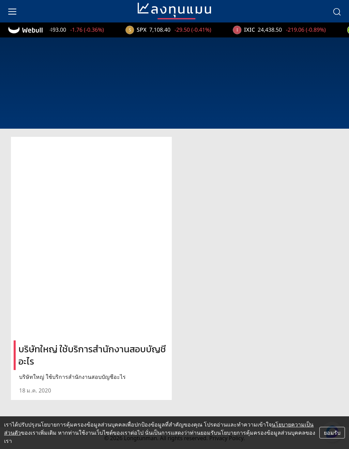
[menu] (12, 11)
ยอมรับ (332, 432)
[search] (337, 11)
